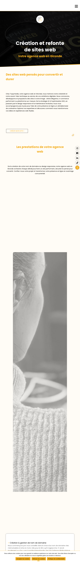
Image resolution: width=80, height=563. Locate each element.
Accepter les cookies (23, 559)
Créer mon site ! (17, 131)
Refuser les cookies (39, 559)
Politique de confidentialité (56, 559)
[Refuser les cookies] (38, 560)
